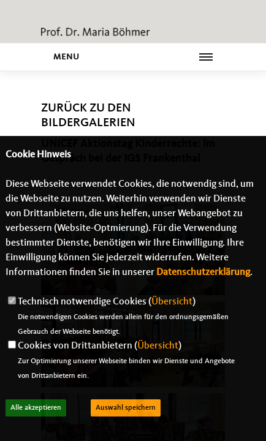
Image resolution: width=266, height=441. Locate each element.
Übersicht (171, 302)
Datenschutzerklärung (203, 272)
